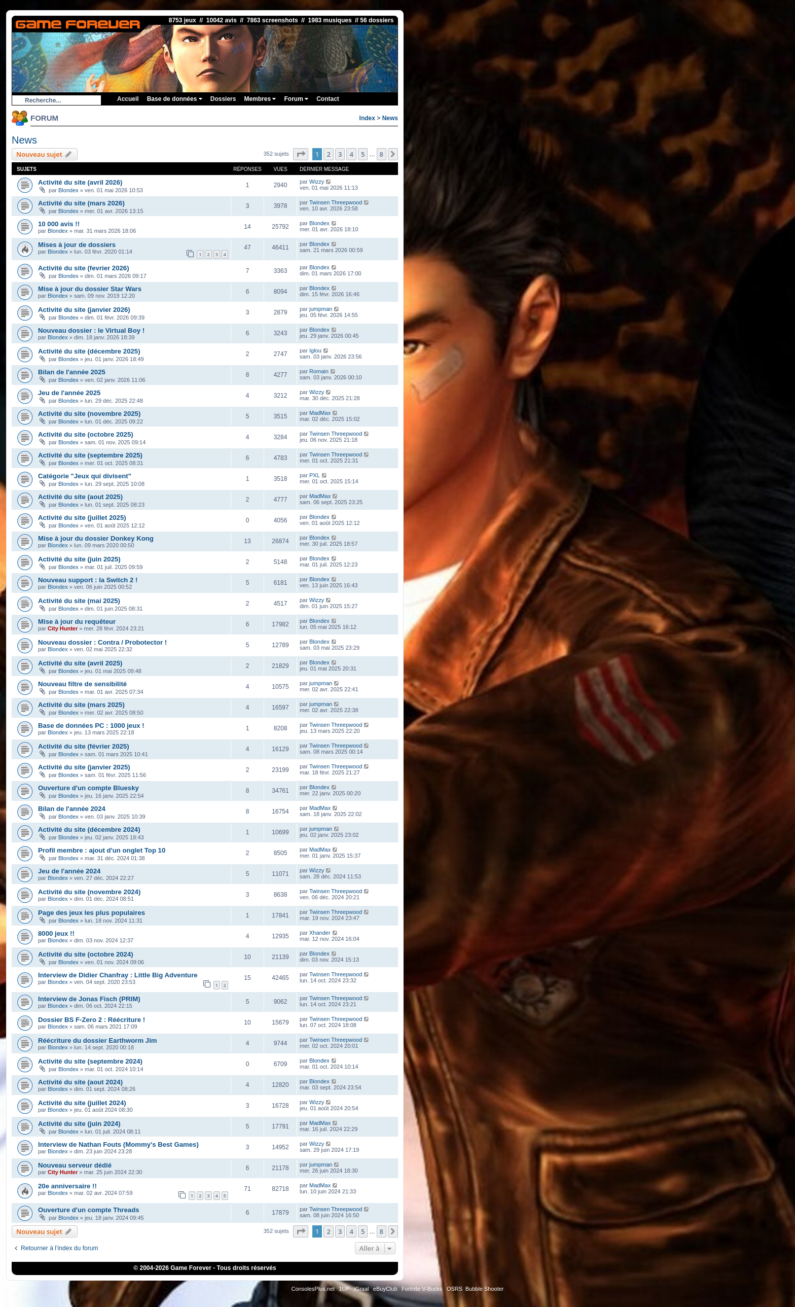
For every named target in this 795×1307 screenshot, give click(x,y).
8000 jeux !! (56, 933)
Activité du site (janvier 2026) (84, 309)
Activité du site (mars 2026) (81, 203)
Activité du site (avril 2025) (80, 663)
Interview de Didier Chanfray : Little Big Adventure (118, 975)
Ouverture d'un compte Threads (88, 1210)
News (390, 118)
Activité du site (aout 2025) (80, 497)
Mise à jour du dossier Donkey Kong (96, 538)
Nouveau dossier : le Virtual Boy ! (91, 330)
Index (367, 118)
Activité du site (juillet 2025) (82, 517)
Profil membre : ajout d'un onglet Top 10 (101, 850)
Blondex (68, 190)
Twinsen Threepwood (335, 202)
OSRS (454, 1289)
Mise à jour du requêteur (77, 621)
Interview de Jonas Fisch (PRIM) (89, 999)
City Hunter (63, 628)
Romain (319, 371)
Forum (296, 98)
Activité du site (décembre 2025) (89, 351)
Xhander (320, 933)
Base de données (174, 98)
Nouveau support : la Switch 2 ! (87, 580)
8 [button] (381, 154)
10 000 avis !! (59, 224)
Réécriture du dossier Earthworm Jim (97, 1040)
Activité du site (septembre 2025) (90, 455)
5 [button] (363, 154)
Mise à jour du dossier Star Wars (89, 289)
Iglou (315, 350)
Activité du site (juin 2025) (79, 559)
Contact (327, 98)
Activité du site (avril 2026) (80, 182)
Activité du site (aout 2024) (80, 1082)
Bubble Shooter (484, 1289)
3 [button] (340, 154)
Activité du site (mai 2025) (79, 601)
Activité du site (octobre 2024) (85, 954)
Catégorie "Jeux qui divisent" (84, 476)
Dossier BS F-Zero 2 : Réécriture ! (91, 1019)
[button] (300, 154)
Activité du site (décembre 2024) (89, 829)
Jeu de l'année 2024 (69, 871)
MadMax (320, 413)
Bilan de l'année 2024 (71, 809)
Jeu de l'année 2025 (69, 393)
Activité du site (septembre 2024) (90, 1061)
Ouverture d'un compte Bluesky (88, 788)
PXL (314, 475)
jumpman (320, 309)
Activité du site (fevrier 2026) (83, 268)
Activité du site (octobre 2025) (85, 434)
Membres (260, 98)
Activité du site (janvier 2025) (84, 767)
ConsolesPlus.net (313, 1289)
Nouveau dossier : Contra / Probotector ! (102, 642)
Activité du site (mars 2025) (81, 705)
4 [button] (351, 154)
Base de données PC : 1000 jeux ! (91, 725)
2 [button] (328, 154)
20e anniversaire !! (67, 1186)
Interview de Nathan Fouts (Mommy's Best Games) (118, 1144)
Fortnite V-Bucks (422, 1289)
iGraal (361, 1289)
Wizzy (316, 182)
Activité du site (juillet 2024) (82, 1103)
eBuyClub (385, 1289)
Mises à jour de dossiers (77, 245)
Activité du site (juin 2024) (79, 1123)
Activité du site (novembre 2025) (89, 413)
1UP (344, 1289)
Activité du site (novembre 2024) (89, 892)
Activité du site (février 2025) (83, 746)
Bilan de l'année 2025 (71, 372)
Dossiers (223, 98)
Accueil (128, 98)
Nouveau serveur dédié (75, 1165)
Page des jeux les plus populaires (91, 912)
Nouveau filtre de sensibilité (82, 684)
